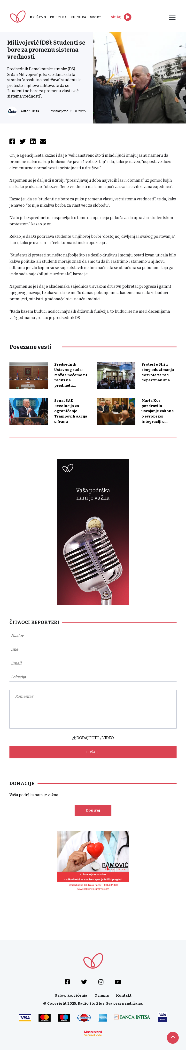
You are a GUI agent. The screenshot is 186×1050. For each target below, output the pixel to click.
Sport (95, 17)
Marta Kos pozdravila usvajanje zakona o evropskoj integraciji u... (157, 411)
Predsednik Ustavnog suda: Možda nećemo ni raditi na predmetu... (70, 375)
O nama (101, 995)
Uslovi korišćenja (71, 995)
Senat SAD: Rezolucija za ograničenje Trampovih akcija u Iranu (70, 411)
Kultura (78, 17)
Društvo (38, 17)
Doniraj (93, 810)
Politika (58, 17)
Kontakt (124, 995)
